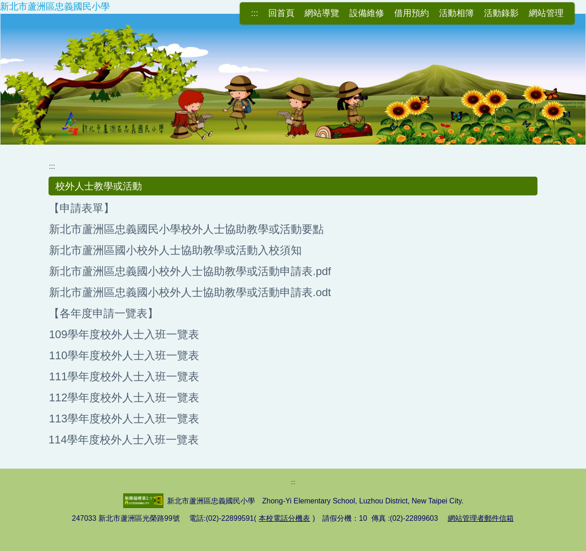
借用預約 (411, 13)
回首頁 (281, 13)
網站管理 (546, 13)
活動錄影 (501, 13)
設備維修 (366, 13)
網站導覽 (321, 13)
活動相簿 (456, 13)
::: (254, 13)
